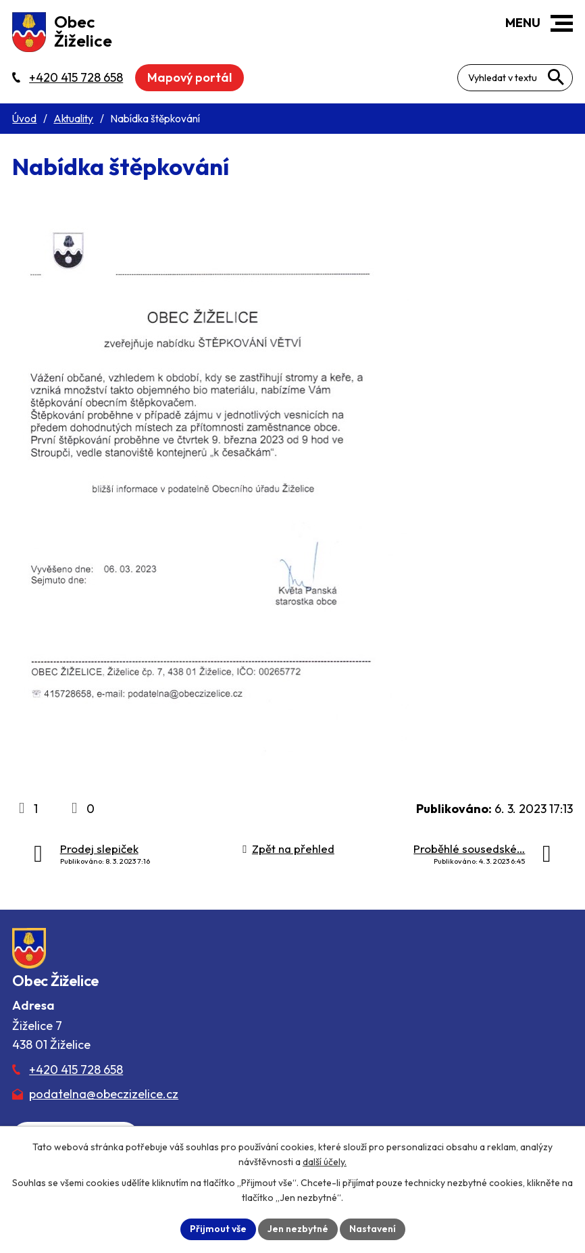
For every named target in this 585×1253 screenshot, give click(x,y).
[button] (562, 23)
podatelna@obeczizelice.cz (103, 1094)
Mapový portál (189, 77)
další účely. (325, 1162)
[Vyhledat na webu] (556, 77)
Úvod (24, 118)
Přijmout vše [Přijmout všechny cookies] (218, 1229)
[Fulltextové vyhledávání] (515, 77)
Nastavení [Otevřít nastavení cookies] (372, 1229)
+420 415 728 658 (76, 1069)
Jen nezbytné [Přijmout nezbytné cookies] (298, 1229)
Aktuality (73, 118)
